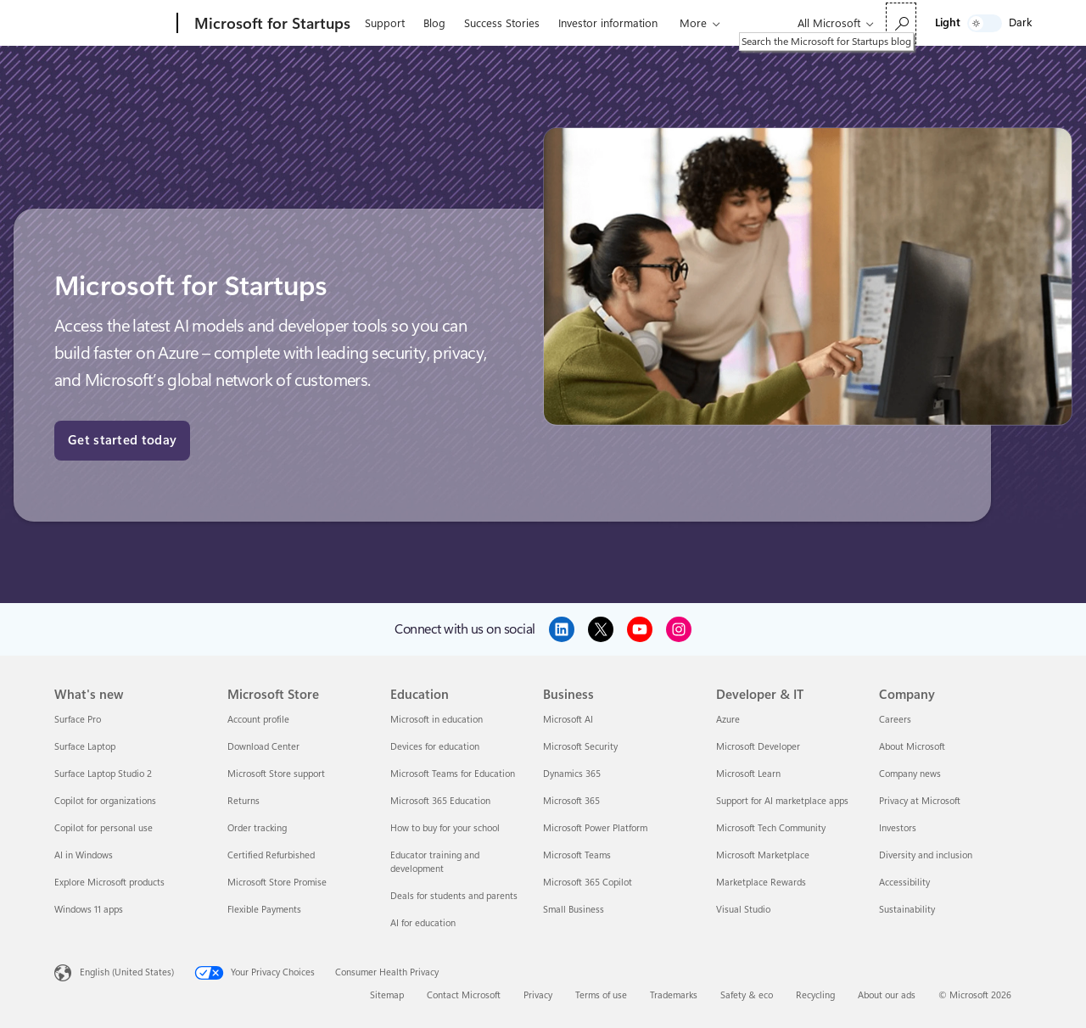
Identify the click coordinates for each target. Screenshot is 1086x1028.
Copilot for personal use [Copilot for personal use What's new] (103, 828)
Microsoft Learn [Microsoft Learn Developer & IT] (748, 773)
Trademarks (673, 995)
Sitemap (387, 995)
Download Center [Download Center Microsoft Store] (263, 746)
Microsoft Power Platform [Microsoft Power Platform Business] (595, 828)
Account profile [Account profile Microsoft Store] (258, 719)
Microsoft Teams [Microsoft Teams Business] (577, 855)
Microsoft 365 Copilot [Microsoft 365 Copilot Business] (587, 882)
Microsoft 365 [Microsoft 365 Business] (571, 801)
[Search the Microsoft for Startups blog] (901, 23)
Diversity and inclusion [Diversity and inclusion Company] (925, 855)
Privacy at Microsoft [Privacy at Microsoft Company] (919, 801)
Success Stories (502, 23)
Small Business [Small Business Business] (573, 909)
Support (385, 23)
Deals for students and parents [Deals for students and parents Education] (454, 896)
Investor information (608, 23)
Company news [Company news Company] (910, 773)
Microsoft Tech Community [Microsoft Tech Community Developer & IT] (771, 828)
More (693, 23)
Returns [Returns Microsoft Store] (243, 801)
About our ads (886, 995)
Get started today (122, 440)
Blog (434, 23)
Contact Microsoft (464, 995)
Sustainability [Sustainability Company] (907, 909)
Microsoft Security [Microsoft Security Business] (580, 746)
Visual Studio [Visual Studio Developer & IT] (743, 909)
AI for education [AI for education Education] (423, 923)
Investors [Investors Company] (897, 828)
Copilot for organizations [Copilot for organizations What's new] (105, 801)
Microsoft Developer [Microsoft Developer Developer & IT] (758, 746)
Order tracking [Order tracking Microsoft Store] (257, 828)
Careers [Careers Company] (895, 719)
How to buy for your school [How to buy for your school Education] (445, 828)
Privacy (537, 995)
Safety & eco (746, 995)
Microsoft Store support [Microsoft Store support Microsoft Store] (276, 773)
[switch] (984, 23)
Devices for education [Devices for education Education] (434, 746)
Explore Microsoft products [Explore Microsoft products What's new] (109, 882)
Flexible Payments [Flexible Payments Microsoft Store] (264, 909)
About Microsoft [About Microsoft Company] (912, 746)
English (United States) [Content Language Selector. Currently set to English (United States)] (127, 972)
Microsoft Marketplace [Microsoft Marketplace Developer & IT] (762, 855)
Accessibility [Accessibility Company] (904, 882)
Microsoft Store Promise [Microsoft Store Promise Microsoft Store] (277, 882)
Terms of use (601, 995)
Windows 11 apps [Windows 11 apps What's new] (88, 909)
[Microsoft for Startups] (270, 24)
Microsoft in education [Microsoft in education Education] (436, 719)
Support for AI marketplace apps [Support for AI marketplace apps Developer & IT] (782, 801)
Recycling (815, 995)
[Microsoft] (112, 24)
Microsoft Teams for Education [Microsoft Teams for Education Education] (452, 773)
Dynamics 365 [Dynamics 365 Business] (572, 773)
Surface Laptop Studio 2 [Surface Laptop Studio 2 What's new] (103, 773)
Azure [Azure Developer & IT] (728, 719)
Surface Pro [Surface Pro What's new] (77, 719)
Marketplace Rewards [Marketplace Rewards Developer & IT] (761, 882)
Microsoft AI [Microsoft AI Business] (568, 719)
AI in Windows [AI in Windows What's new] (83, 855)
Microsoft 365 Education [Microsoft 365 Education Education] (440, 801)
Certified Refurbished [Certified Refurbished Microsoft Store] (271, 855)
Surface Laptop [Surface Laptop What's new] (84, 746)
